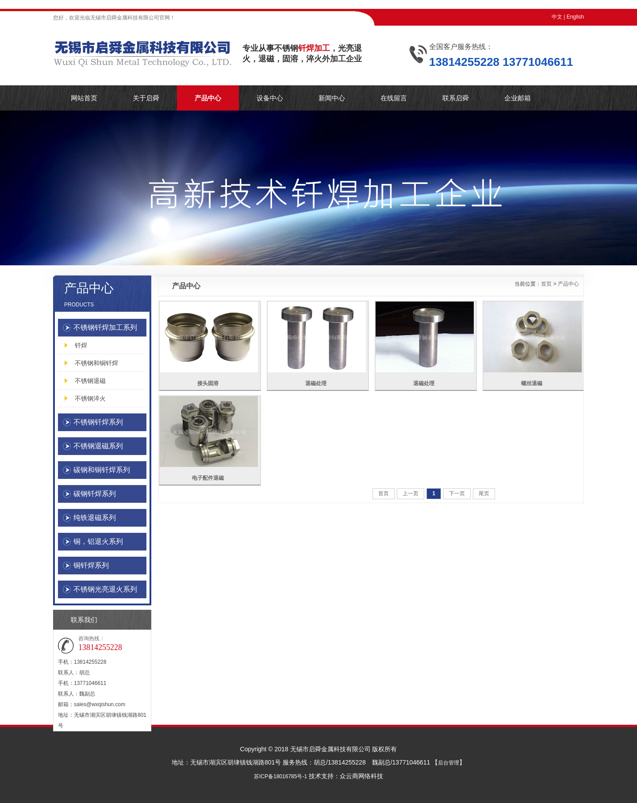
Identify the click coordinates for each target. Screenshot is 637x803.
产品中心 (208, 98)
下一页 (457, 493)
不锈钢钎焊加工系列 (105, 327)
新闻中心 (331, 98)
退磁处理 (315, 383)
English (575, 17)
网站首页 (84, 98)
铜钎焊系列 (91, 565)
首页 (546, 284)
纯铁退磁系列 (94, 517)
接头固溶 (208, 383)
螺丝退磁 (531, 383)
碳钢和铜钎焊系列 (101, 470)
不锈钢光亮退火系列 (105, 589)
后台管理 (448, 763)
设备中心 (270, 98)
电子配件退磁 (208, 478)
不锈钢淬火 (90, 398)
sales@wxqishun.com (99, 704)
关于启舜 (146, 98)
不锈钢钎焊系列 (98, 422)
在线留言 (393, 98)
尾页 (484, 493)
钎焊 (81, 345)
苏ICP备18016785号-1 (280, 776)
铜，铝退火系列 (98, 541)
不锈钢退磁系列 (98, 446)
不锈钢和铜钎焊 (96, 363)
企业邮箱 (517, 98)
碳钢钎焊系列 (94, 493)
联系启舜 (455, 98)
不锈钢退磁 (90, 380)
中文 (557, 17)
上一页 (410, 493)
